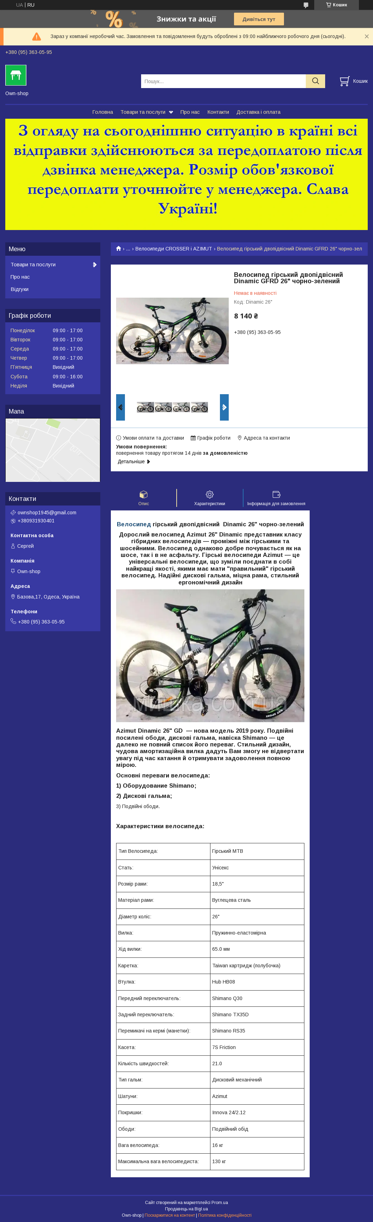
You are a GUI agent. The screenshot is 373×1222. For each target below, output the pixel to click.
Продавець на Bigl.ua (186, 1209)
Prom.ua (219, 1202)
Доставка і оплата (258, 112)
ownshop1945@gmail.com (47, 512)
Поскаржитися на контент (170, 1215)
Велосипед (134, 524)
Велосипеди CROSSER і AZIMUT (173, 249)
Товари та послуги (142, 112)
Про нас (190, 112)
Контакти (218, 112)
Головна (102, 112)
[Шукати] (315, 81)
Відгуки (20, 289)
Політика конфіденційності (225, 1215)
